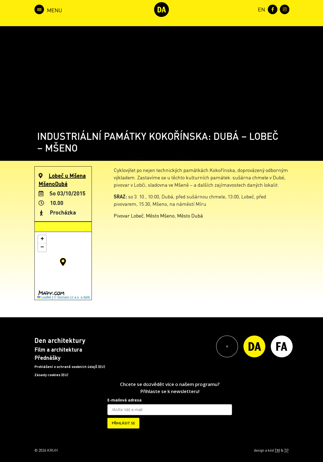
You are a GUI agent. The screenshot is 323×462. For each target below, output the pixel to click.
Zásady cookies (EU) (51, 375)
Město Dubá (190, 215)
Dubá (61, 183)
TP (286, 450)
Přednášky (47, 357)
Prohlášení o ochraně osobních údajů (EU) (69, 366)
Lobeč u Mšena (67, 175)
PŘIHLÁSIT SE (123, 423)
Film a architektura (58, 349)
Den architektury (59, 340)
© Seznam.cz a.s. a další (72, 297)
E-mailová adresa (124, 400)
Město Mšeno (160, 215)
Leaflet (44, 297)
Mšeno (47, 183)
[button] (63, 262)
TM (277, 450)
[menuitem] (260, 9)
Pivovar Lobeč (128, 215)
